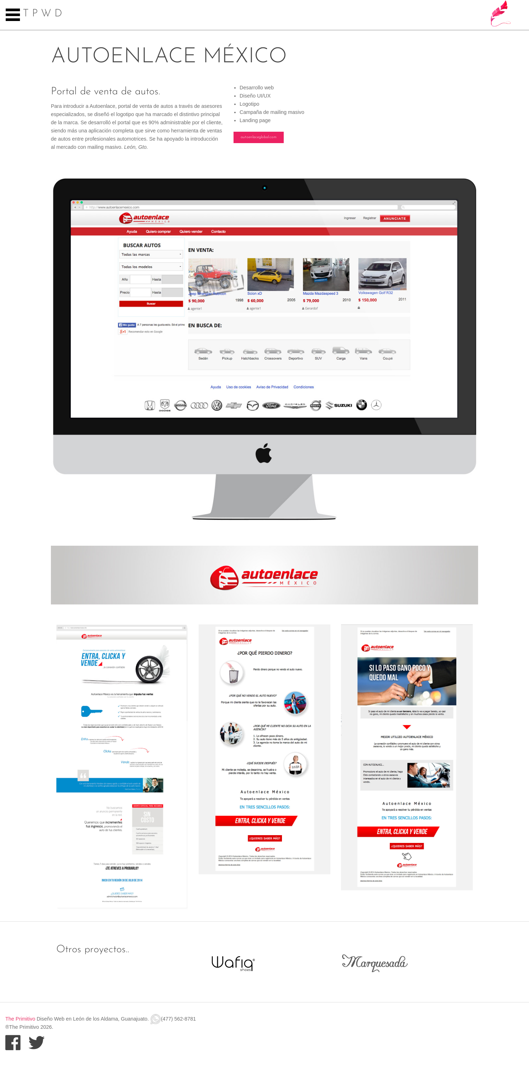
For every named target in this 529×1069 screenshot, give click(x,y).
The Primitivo (20, 1019)
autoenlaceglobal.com (259, 137)
